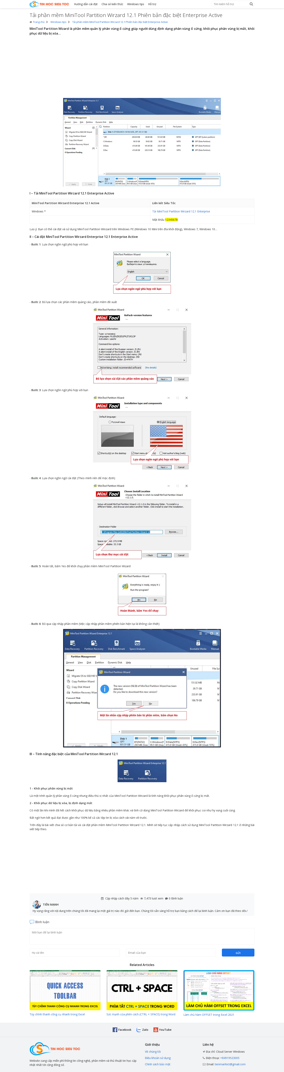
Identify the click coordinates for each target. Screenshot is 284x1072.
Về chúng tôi (153, 1051)
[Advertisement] (142, 67)
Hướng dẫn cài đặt (86, 4)
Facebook (124, 1030)
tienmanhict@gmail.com (230, 1064)
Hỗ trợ (152, 4)
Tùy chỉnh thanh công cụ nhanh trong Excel (57, 1014)
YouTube (165, 1030)
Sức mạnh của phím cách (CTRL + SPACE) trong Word (140, 1014)
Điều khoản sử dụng (158, 1058)
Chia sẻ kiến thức (112, 4)
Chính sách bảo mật (157, 1064)
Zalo (145, 1030)
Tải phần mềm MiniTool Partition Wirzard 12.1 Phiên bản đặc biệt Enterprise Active (120, 22)
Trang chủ (37, 22)
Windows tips (135, 4)
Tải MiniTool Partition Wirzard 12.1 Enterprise (181, 211)
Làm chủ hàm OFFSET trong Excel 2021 (208, 1015)
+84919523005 (229, 1058)
